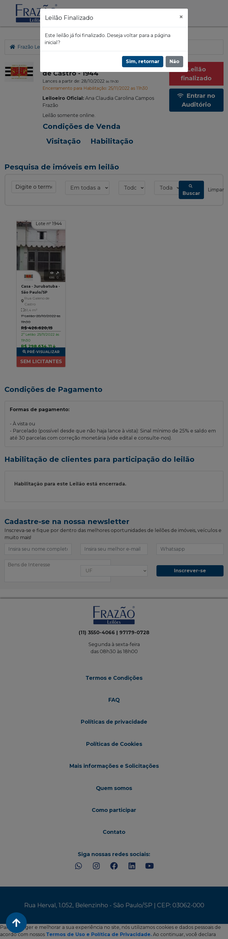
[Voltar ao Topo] (16, 922)
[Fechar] (181, 17)
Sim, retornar (142, 61)
